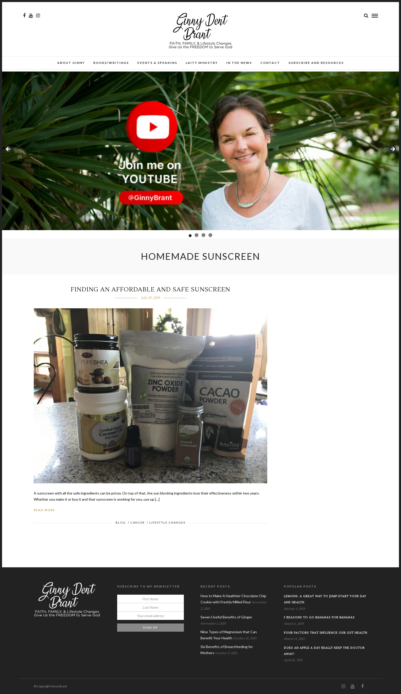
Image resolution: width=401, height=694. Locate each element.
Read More (44, 510)
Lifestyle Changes (167, 522)
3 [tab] (203, 235)
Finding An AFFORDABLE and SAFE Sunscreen (150, 289)
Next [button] (392, 149)
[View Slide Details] (200, 151)
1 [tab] (190, 235)
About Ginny (71, 63)
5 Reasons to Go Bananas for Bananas (319, 617)
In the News (239, 63)
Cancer (137, 522)
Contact (270, 63)
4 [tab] (210, 235)
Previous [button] (8, 149)
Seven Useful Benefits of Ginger (226, 617)
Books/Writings (111, 63)
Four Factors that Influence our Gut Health (325, 633)
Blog (121, 522)
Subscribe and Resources (316, 63)
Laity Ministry (202, 63)
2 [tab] (196, 235)
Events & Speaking (157, 63)
